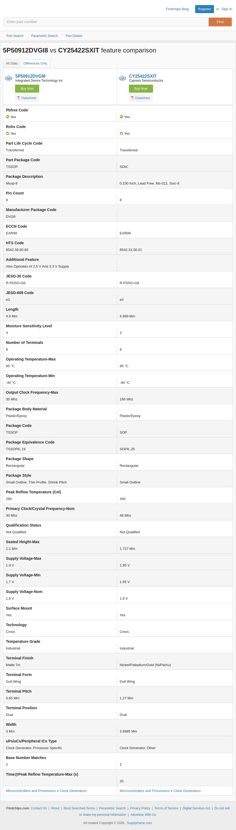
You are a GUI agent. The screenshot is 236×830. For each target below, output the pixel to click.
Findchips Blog (177, 9)
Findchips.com (8, 9)
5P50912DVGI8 (30, 76)
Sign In (227, 9)
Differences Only (35, 63)
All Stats (12, 63)
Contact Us (39, 808)
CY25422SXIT (143, 76)
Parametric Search (112, 808)
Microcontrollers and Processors (31, 791)
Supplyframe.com (139, 823)
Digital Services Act (196, 808)
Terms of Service (166, 808)
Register (204, 9)
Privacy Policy (140, 808)
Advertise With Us (143, 815)
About (55, 808)
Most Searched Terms (79, 808)
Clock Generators (73, 791)
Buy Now (27, 89)
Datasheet (26, 97)
